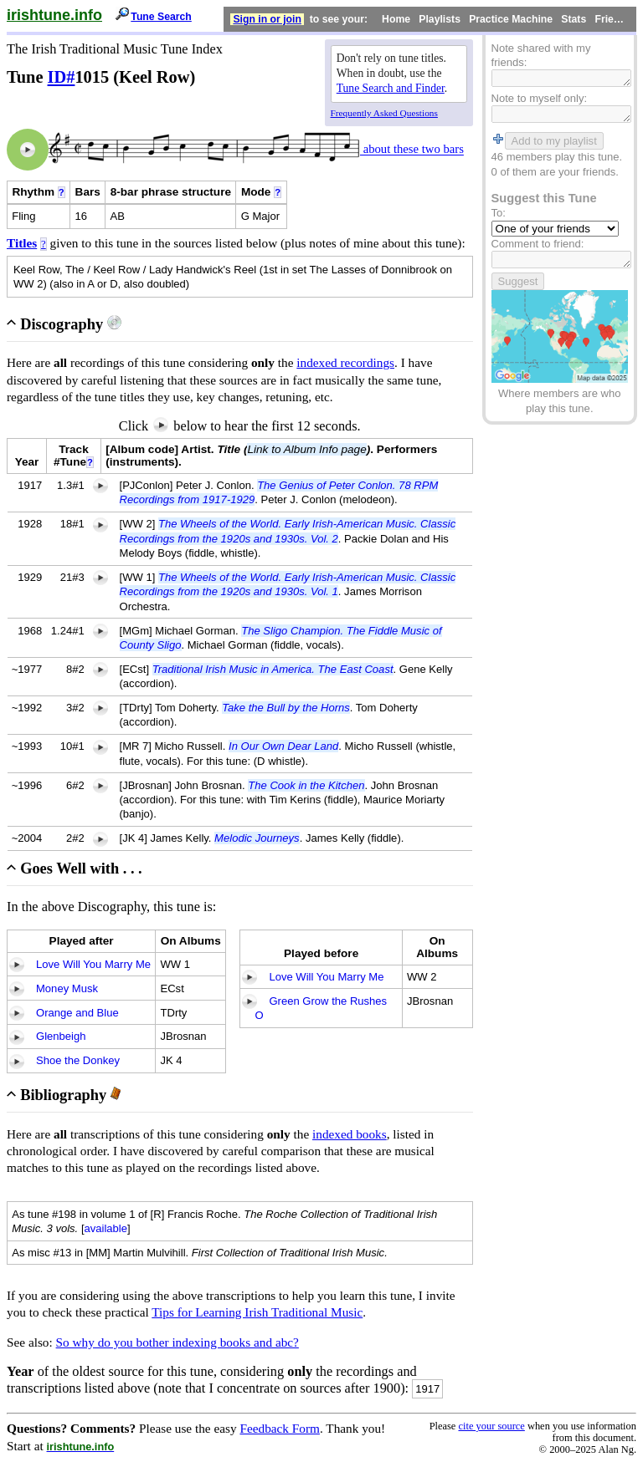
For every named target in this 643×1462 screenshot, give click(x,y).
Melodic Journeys (257, 838)
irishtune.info (54, 15)
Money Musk (67, 988)
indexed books (349, 1134)
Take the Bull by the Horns (286, 707)
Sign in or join (267, 19)
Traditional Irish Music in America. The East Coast (273, 669)
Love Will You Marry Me (93, 964)
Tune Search (161, 17)
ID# (61, 77)
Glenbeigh (60, 1036)
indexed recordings (345, 362)
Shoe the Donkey (78, 1060)
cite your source (491, 1426)
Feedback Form (279, 1428)
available (106, 1228)
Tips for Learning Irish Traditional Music (257, 1312)
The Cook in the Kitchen (306, 785)
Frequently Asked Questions (384, 113)
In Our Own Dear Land (283, 746)
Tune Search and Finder (391, 88)
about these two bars (412, 149)
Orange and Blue (77, 1012)
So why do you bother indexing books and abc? (177, 1342)
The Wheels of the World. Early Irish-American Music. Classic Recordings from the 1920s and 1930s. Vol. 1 (288, 584)
